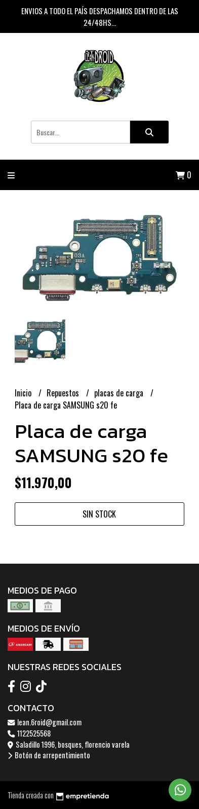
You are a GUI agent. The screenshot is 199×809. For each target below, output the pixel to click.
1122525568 (29, 733)
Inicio (24, 393)
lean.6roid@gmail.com (45, 722)
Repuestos (64, 393)
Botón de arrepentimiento (49, 755)
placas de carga (119, 393)
